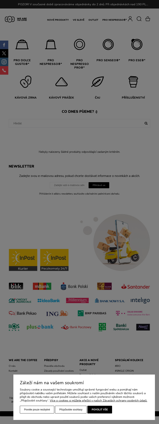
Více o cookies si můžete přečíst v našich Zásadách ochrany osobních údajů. (98, 400)
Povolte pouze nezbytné (37, 409)
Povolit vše (100, 409)
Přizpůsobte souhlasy (70, 409)
